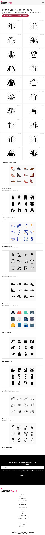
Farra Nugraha (6, 362)
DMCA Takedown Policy (22, 518)
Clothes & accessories (30, 12)
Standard (4, 13)
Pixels (4, 420)
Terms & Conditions (22, 533)
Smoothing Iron (6, 418)
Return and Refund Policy (22, 516)
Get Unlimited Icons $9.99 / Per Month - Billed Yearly (15, 15)
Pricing (22, 502)
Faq (22, 513)
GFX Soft (5, 219)
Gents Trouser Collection (8, 217)
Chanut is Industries (19, 12)
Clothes (4, 275)
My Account (22, 496)
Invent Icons (5, 276)
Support (22, 511)
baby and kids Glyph (7, 361)
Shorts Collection (6, 332)
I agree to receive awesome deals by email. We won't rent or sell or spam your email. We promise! (23, 471)
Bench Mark (5, 190)
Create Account (22, 498)
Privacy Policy (22, 515)
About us (22, 509)
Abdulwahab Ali (6, 247)
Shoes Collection (6, 188)
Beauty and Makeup (7, 246)
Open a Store (22, 504)
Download (19, 20)
